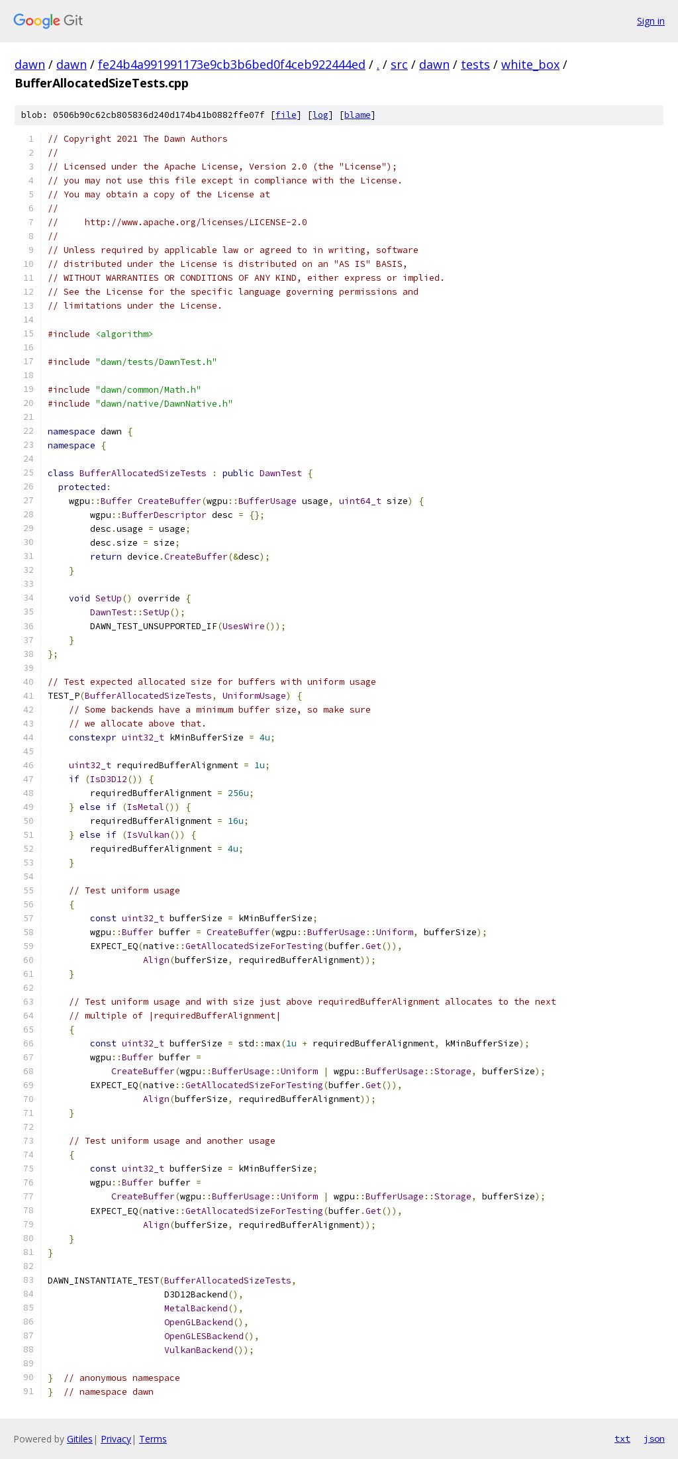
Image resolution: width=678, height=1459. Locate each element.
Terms (153, 1439)
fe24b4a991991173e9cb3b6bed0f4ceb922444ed (231, 64)
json (654, 1438)
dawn (30, 64)
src (399, 64)
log (320, 115)
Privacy (116, 1439)
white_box (530, 64)
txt (622, 1438)
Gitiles (80, 1439)
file (286, 115)
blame (357, 115)
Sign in (651, 21)
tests (475, 64)
